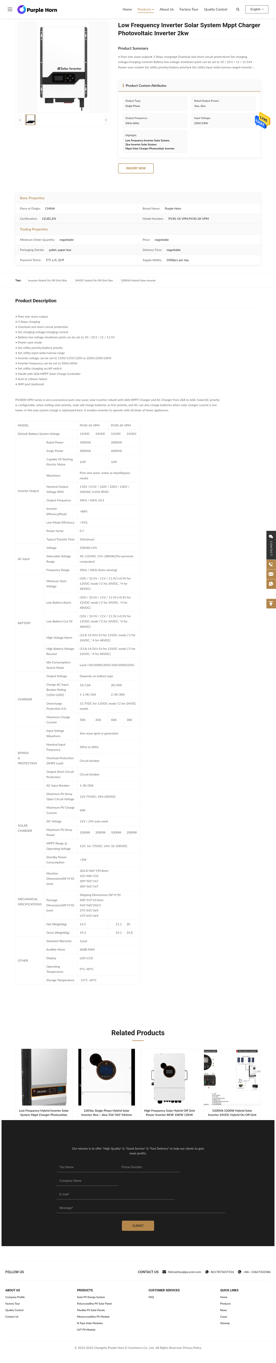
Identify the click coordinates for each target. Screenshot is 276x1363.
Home (127, 9)
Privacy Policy (192, 1347)
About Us (167, 9)
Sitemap (225, 1323)
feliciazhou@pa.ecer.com (181, 1272)
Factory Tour (189, 9)
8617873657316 (219, 1272)
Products (145, 9)
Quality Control (215, 9)
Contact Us (11, 1316)
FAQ (151, 1297)
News (223, 1310)
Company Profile (15, 1297)
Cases (223, 1316)
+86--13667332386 (254, 1272)
